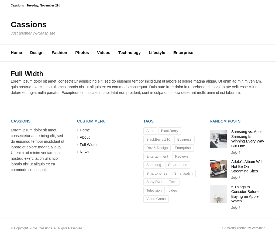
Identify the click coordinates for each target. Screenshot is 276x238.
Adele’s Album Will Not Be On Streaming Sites (246, 166)
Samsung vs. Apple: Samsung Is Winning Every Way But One (248, 139)
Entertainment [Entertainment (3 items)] (157, 156)
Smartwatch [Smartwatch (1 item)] (183, 173)
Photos (82, 52)
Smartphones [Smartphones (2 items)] (156, 173)
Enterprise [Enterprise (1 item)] (183, 148)
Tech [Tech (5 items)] (172, 182)
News (84, 152)
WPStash (258, 228)
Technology (129, 52)
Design (37, 52)
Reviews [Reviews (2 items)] (181, 156)
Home (16, 52)
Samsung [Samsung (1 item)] (153, 165)
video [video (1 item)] (173, 190)
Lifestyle (157, 52)
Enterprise (183, 52)
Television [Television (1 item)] (154, 190)
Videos (103, 52)
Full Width (88, 144)
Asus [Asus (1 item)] (150, 131)
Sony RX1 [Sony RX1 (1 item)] (154, 182)
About (85, 137)
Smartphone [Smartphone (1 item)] (177, 165)
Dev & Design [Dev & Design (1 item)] (157, 148)
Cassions (29, 24)
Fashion (59, 52)
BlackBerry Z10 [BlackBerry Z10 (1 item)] (158, 139)
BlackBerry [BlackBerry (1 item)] (169, 131)
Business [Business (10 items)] (184, 139)
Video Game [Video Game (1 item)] (156, 199)
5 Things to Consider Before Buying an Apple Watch (244, 194)
